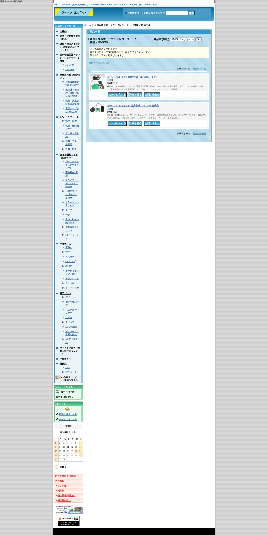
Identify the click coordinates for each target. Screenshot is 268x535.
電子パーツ (65, 293)
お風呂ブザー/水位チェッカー (71, 194)
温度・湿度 (71, 121)
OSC (67, 297)
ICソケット (71, 372)
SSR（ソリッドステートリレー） (72, 164)
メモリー (69, 256)
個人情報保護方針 (67, 495)
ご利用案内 (133, 13)
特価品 (63, 363)
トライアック (72, 288)
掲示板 (61, 490)
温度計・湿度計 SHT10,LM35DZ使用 (72, 92)
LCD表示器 (71, 327)
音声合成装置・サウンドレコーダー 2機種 (70, 57)
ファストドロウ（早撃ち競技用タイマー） (70, 351)
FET (67, 252)
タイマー (69, 210)
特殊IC (68, 266)
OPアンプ (70, 261)
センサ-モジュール (69, 117)
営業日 (61, 481)
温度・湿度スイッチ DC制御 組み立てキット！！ (71, 46)
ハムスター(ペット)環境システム (69, 379)
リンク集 (62, 485)
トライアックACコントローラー (72, 183)
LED (67, 367)
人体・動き (71, 149)
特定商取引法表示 (67, 476)
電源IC (68, 247)
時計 (67, 214)
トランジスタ (72, 278)
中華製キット (66, 359)
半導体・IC (65, 244)
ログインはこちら (68, 419)
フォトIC (70, 283)
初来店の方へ (64, 500)
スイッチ (69, 322)
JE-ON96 (69, 64)
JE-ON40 (69, 69)
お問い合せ (149, 13)
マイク (68, 317)
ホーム (87, 25)
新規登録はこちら (68, 414)
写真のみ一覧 (199, 68)
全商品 (63, 31)
